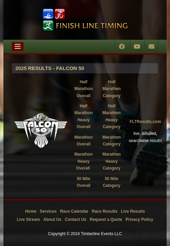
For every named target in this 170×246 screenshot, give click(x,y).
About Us (52, 219)
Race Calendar (74, 211)
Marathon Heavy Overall (83, 161)
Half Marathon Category (111, 89)
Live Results (133, 211)
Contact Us (75, 219)
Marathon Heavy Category (111, 161)
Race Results (104, 211)
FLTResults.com (145, 121)
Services (48, 211)
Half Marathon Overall (83, 89)
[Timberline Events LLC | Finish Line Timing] (85, 19)
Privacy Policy (139, 219)
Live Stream (28, 219)
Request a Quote (106, 219)
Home (30, 211)
